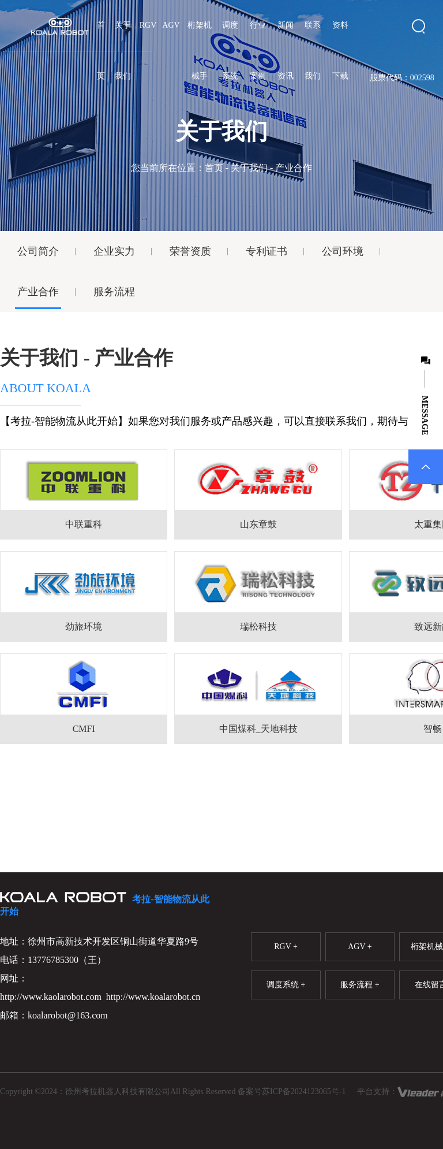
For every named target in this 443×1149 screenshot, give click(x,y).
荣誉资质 (190, 251)
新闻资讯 (285, 50)
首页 (101, 50)
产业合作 (38, 292)
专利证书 (266, 251)
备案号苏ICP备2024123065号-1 (292, 1091)
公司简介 (38, 251)
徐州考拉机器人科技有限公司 (117, 1091)
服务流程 (114, 292)
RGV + (286, 946)
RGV (148, 25)
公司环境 (342, 251)
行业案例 (258, 50)
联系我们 (313, 50)
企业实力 (114, 251)
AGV (170, 25)
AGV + (359, 946)
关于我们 (123, 50)
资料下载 (340, 50)
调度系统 (230, 50)
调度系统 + (285, 984)
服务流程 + (359, 984)
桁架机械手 (199, 50)
